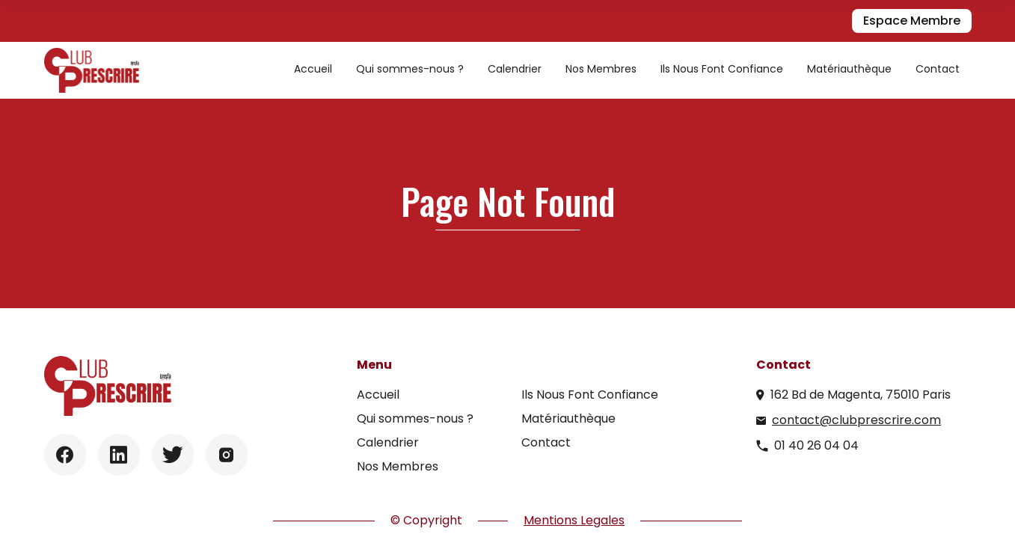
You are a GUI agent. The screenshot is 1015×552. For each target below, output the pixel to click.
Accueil (313, 68)
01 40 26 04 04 (816, 445)
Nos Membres (601, 68)
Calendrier (515, 68)
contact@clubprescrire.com (856, 420)
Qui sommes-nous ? (410, 68)
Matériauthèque (849, 68)
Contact (938, 68)
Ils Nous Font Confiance (721, 68)
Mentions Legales (574, 520)
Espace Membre (911, 20)
